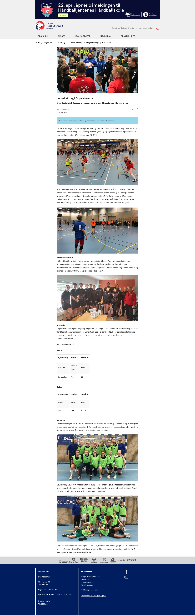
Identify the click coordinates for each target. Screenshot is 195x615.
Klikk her (47, 601)
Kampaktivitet (82, 36)
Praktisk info (128, 36)
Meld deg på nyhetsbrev (90, 590)
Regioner (43, 36)
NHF (38, 42)
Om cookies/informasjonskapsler (93, 595)
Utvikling (105, 36)
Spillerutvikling (75, 42)
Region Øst (48, 42)
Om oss (61, 36)
